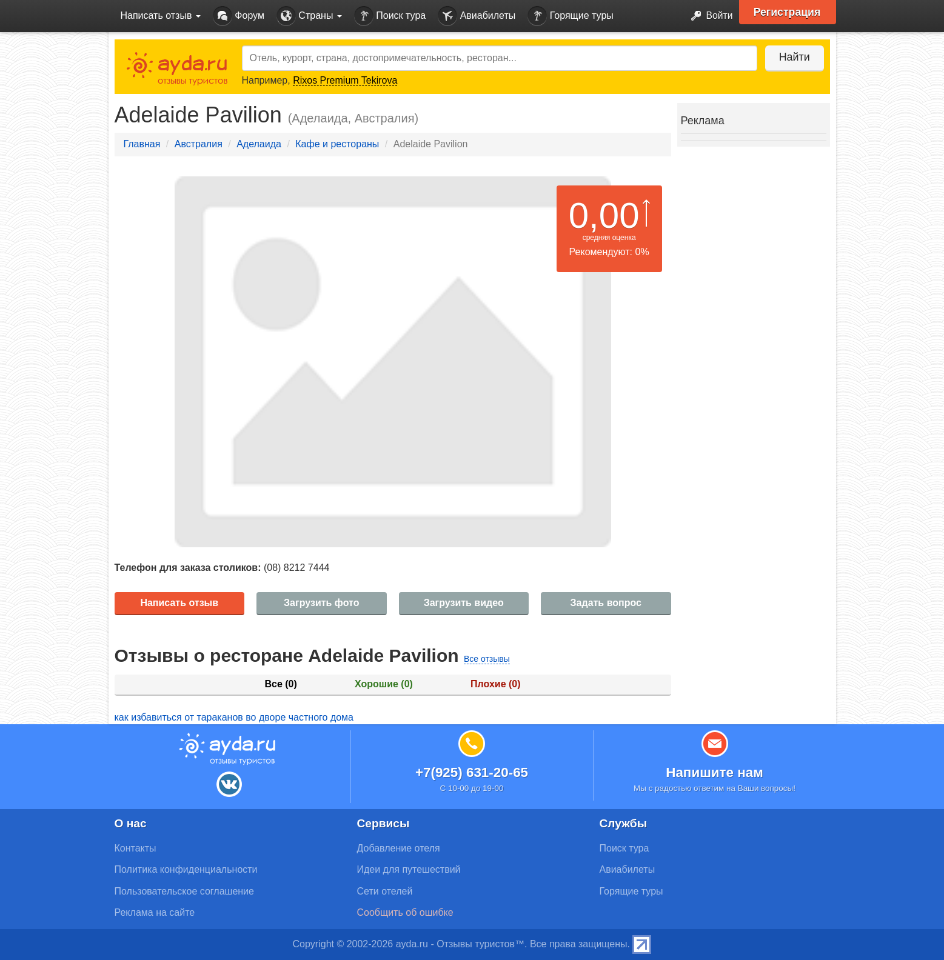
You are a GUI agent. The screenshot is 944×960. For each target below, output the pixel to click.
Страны (309, 16)
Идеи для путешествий (409, 869)
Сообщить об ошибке (405, 912)
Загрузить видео (464, 603)
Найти (793, 57)
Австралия (199, 144)
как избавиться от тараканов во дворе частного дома (234, 717)
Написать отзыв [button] (161, 15)
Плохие (495, 684)
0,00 (604, 215)
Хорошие (384, 684)
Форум (238, 16)
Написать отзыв (179, 603)
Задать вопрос (606, 603)
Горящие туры (570, 16)
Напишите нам (714, 772)
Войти (707, 16)
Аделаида (258, 144)
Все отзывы (487, 659)
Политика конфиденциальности (186, 869)
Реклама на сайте (155, 912)
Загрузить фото (321, 603)
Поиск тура (390, 16)
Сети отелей (385, 891)
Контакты (135, 848)
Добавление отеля (398, 848)
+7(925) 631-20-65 (471, 772)
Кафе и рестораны (337, 144)
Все (280, 684)
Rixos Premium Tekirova (345, 80)
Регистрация (788, 12)
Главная (142, 144)
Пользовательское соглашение (184, 891)
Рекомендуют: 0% (609, 252)
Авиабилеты (476, 16)
